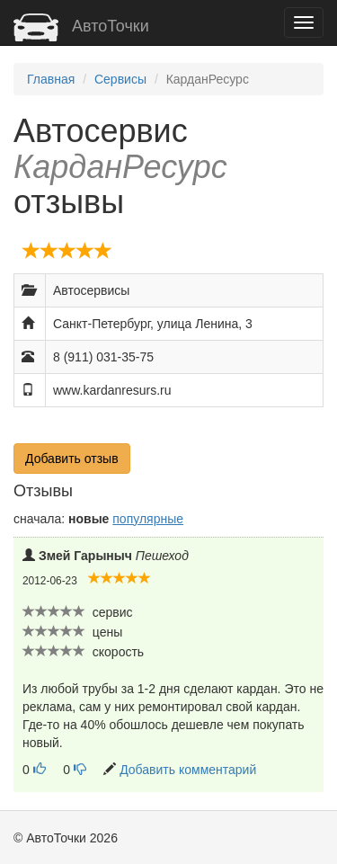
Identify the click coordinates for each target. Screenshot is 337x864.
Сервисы (120, 79)
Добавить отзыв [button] (72, 458)
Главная (51, 79)
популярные (147, 519)
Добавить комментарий (188, 769)
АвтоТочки (81, 26)
